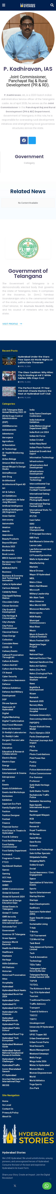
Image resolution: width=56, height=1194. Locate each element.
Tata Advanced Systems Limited (41, 948)
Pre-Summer (36, 777)
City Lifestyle (8, 622)
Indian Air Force (37, 436)
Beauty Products (10, 539)
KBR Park (34, 538)
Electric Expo (8, 761)
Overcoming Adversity (41, 719)
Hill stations (8, 967)
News (32, 683)
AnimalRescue (9, 473)
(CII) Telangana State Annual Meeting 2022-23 (14, 411)
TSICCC (33, 1015)
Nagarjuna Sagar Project (38, 645)
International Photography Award (39, 498)
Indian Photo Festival (40, 447)
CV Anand (7, 672)
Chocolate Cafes (10, 602)
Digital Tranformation (13, 721)
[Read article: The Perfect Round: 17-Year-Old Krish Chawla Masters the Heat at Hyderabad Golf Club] (9, 391)
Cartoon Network (10, 588)
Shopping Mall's (37, 861)
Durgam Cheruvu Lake (13, 740)
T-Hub (33, 928)
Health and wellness (12, 948)
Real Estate (35, 822)
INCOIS (5, 1085)
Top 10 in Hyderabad (40, 992)
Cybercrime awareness (13, 680)
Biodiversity (8, 550)
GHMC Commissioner (13, 889)
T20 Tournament (38, 935)
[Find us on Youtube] (20, 1186)
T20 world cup (37, 939)
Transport (35, 1008)
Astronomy (7, 520)
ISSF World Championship (37, 528)
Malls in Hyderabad (39, 559)
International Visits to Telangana (41, 511)
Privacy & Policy (10, 1112)
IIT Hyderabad (9, 1075)
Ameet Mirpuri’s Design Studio (14, 467)
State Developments (40, 904)
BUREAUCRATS (9, 568)
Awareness (7, 535)
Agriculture (7, 441)
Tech (32, 953)
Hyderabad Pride (10, 1024)
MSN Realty (35, 616)
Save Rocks (35, 842)
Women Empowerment (41, 1073)
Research (34, 826)
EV (3, 781)
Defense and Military (12, 692)
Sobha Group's (37, 865)
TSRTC (33, 1019)
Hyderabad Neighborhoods (10, 1019)
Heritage (6, 960)
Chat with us (39, 1186)
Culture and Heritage (12, 669)
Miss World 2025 (38, 605)
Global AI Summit (10, 893)
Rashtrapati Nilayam (40, 815)
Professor (35, 781)
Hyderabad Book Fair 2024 (12, 995)
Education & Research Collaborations (13, 752)
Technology (35, 961)
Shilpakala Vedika (38, 857)
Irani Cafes (35, 520)
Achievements (9, 430)
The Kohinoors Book (40, 988)
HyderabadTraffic (11, 1065)
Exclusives (7, 796)
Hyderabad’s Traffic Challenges (12, 1060)
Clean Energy (8, 636)
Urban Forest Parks (39, 1042)
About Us (6, 1116)
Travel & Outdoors (39, 1011)
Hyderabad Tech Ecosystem (10, 1039)
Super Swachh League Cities (40, 919)
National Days (36, 654)
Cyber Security (9, 676)
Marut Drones (36, 571)
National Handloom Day (41, 662)
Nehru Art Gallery (38, 666)
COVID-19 (7, 647)
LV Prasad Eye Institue (41, 555)
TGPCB (33, 981)
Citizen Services (10, 606)
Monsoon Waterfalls (40, 609)
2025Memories (9, 426)
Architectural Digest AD (14, 484)
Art (3, 488)
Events (5, 784)
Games (5, 870)
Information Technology (42, 457)
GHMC (5, 885)
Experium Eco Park (11, 804)
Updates (34, 1031)
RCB (32, 819)
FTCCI (5, 862)
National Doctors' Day (40, 658)
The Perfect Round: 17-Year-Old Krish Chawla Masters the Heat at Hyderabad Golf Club (35, 391)
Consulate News (10, 643)
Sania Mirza (35, 838)
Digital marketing (11, 717)
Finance (6, 823)
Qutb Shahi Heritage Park (39, 786)
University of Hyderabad (42, 1027)
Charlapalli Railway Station (11, 597)
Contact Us (7, 1109)
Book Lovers (8, 554)
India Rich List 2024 (39, 432)
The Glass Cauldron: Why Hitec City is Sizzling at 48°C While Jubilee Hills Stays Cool (35, 375)
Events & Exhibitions (12, 788)
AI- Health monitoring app (13, 454)
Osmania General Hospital (38, 710)
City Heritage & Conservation (9, 617)
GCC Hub (6, 877)
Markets (34, 567)
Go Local (6, 1105)
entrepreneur (8, 777)
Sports (33, 889)
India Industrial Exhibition (37, 421)
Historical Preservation (14, 975)
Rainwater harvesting (40, 801)
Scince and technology (41, 849)
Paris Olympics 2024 (40, 733)
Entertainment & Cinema (14, 773)
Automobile (8, 523)
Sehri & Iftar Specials (40, 853)
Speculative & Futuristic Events (41, 883)
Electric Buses (9, 758)
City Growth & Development (9, 610)
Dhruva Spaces (9, 703)
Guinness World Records (10, 943)
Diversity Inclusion (11, 728)
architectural (8, 480)
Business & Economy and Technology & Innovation (12, 578)
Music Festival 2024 (39, 640)
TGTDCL (34, 985)
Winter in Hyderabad (40, 1065)
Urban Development (39, 1038)
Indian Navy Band (38, 444)
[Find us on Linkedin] (9, 1186)
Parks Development (39, 736)
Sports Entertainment (40, 892)
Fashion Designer (11, 815)
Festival (6, 819)
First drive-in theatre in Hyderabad (14, 831)
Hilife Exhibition (10, 963)
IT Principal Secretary (40, 534)
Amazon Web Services (13, 463)
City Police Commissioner (9, 627)
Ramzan (34, 811)
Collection (7, 639)
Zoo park (34, 1088)
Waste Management (39, 1050)
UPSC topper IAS (38, 1034)
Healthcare (7, 952)
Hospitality (7, 983)
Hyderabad (7, 986)
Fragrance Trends (11, 858)
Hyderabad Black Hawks (14, 990)
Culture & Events (10, 661)
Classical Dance (10, 632)
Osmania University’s (40, 715)
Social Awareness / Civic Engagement (42, 873)
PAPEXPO (34, 723)
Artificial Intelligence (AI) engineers (12, 511)
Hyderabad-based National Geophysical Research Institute (12, 1052)
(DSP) (5, 422)
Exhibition (7, 800)
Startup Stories (37, 896)
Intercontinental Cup (40, 484)
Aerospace (7, 437)
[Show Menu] (3, 5)
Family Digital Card (11, 807)
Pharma (33, 750)
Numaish (34, 697)
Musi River (35, 627)
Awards (6, 531)
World (33, 1077)
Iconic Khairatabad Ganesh (11, 1070)
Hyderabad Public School (11, 1029)
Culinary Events (9, 651)
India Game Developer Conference (40, 414)
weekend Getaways (39, 1054)
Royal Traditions (38, 830)
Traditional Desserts (40, 1000)
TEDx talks (35, 965)
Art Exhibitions (9, 496)
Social (33, 868)
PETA (32, 746)
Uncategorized (37, 1023)
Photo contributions (40, 754)
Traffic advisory (38, 1004)
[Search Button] (52, 5)
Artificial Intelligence (12, 506)
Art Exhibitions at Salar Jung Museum (13, 500)
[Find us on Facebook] (26, 1186)
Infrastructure (36, 461)
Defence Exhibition (11, 688)
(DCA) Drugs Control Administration (12, 417)
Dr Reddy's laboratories (14, 732)
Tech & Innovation (38, 957)
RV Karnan (35, 834)
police (33, 766)
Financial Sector (10, 827)
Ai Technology (9, 449)
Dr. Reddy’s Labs (10, 736)
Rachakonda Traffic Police (39, 796)
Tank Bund (35, 943)
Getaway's (7, 881)
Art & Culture (8, 492)
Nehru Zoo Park (37, 670)
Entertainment (9, 769)
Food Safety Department (14, 850)
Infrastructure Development (36, 472)
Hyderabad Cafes (10, 1000)
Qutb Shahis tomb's (39, 791)
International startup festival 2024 (40, 505)
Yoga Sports (36, 1084)
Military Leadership (39, 594)
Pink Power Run (37, 758)
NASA (32, 650)
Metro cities (36, 582)
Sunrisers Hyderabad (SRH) (40, 912)
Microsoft (35, 590)
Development (8, 695)
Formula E (7, 854)
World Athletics (37, 1080)
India (32, 410)
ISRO (32, 524)
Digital (5, 713)
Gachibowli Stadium (12, 866)
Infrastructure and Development (39, 466)
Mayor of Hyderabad (40, 574)
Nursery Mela (36, 705)
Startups (34, 900)
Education (7, 748)
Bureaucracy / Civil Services (11, 563)
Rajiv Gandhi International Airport (40, 806)
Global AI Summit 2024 (13, 896)
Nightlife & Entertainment (37, 688)
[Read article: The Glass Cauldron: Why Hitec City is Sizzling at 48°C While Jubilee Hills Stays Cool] (9, 375)
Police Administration (40, 769)
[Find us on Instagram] (3, 1186)
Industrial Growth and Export (40, 452)
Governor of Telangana (13, 934)
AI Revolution (8, 445)
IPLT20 (33, 516)
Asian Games (8, 516)
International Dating (39, 494)
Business (6, 572)
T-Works (34, 932)
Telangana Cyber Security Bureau (38, 969)
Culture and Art (9, 665)
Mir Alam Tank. (37, 597)
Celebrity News (9, 592)
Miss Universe (37, 601)
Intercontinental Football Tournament (40, 488)
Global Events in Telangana (10, 907)
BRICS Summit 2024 (12, 558)
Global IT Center (10, 913)
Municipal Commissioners (38, 621)
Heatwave (7, 956)
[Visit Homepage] (27, 5)
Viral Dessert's (37, 1046)
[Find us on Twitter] (15, 1186)
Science (33, 845)
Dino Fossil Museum (12, 725)
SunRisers (35, 908)
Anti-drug (7, 477)
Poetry (33, 762)
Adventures (8, 433)
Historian (6, 971)
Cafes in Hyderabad (12, 584)
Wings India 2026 (38, 1061)
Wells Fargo (35, 1057)
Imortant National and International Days (13, 1080)
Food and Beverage (12, 840)
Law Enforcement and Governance (40, 550)
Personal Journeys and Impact (41, 741)
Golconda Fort (9, 927)
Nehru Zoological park (41, 673)
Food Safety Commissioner (9, 845)
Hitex (4, 979)
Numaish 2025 (37, 701)
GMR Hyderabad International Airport (12, 921)
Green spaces (9, 938)
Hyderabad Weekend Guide (12, 1045)
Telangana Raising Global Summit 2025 (39, 976)
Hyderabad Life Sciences (9, 1013)
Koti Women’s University (41, 541)
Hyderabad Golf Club (12, 1008)
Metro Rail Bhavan (38, 586)
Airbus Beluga (9, 459)
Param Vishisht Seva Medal (40, 727)
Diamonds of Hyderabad (8, 708)
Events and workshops (13, 792)
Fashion (6, 811)
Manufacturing (37, 563)
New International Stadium (38, 678)
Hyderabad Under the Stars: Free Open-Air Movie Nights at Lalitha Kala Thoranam (35, 359)
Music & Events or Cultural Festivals (38, 635)
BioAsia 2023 (8, 546)
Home (5, 1101)
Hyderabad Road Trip (12, 1034)
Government (8, 930)
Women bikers (37, 1069)
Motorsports (36, 613)
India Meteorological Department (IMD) (40, 427)
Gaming (6, 873)
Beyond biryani (9, 543)
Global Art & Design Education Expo (12, 901)
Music (33, 630)
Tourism (34, 996)
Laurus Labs (36, 545)
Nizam (33, 693)
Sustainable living (39, 924)
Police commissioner (40, 773)
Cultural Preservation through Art (13, 656)
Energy (5, 765)
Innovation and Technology (37, 478)
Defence (6, 684)
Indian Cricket (36, 440)
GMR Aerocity (9, 917)
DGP (4, 699)
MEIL (32, 578)
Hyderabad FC (9, 1004)
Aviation (6, 527)
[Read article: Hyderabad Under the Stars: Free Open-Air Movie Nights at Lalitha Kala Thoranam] (9, 360)
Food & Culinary (10, 837)
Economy (6, 744)
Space (33, 878)
